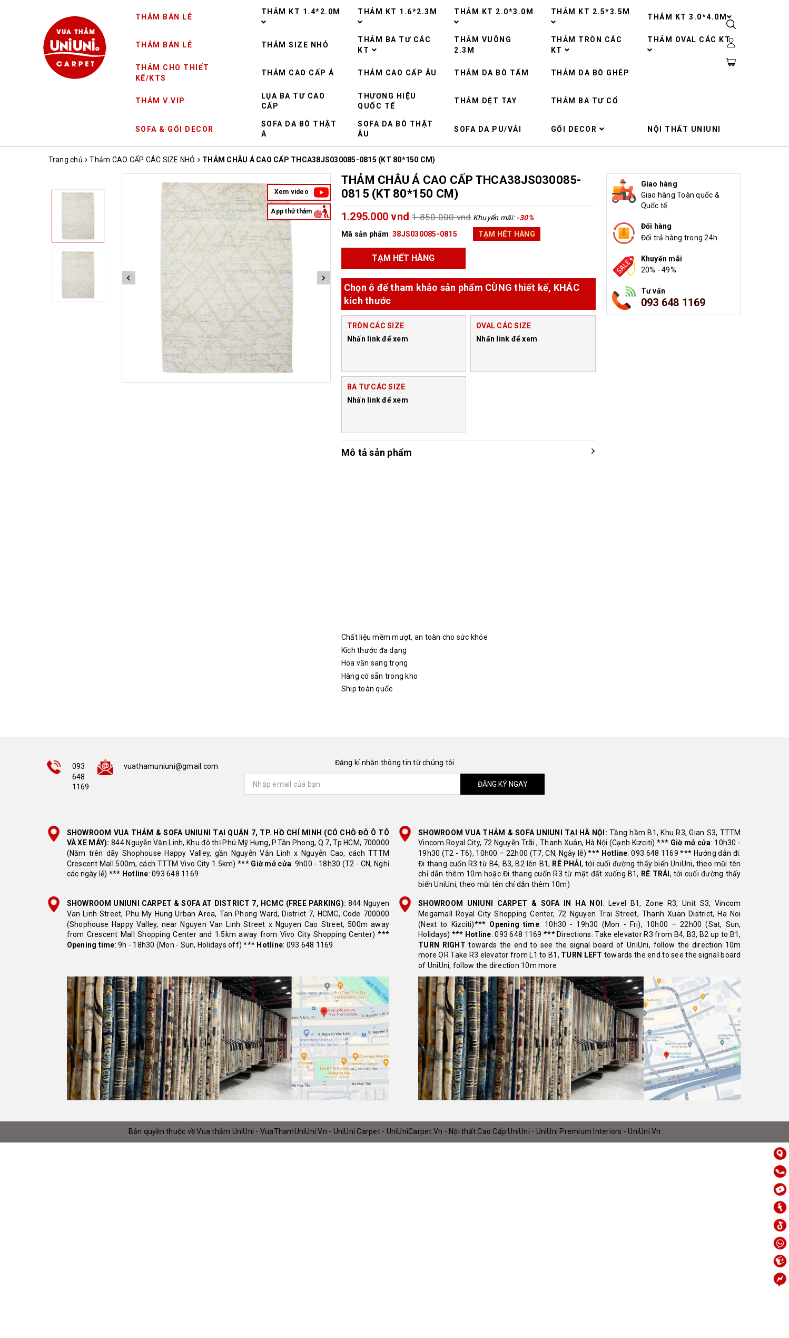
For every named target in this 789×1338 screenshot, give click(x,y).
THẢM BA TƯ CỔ (585, 100)
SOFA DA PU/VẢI (487, 129)
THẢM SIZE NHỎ (295, 45)
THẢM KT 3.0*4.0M (690, 17)
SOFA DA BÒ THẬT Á (299, 129)
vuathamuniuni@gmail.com (171, 766)
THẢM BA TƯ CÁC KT (394, 44)
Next (323, 278)
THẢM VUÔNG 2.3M (482, 44)
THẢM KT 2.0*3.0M (494, 16)
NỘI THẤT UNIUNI (684, 129)
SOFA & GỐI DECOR (174, 129)
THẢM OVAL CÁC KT (689, 44)
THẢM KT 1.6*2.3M (397, 16)
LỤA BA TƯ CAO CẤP (293, 101)
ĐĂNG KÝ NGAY (503, 784)
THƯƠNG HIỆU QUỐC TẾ (387, 101)
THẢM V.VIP (160, 100)
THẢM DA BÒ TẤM (491, 73)
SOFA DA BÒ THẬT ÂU (395, 129)
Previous (128, 278)
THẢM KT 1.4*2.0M (301, 16)
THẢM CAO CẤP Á (297, 73)
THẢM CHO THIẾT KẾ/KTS (172, 72)
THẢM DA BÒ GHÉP (590, 73)
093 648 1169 (673, 302)
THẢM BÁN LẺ (164, 17)
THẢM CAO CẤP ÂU (397, 73)
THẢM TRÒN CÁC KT (587, 44)
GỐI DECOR (578, 129)
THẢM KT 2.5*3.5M (590, 16)
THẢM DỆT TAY (485, 100)
